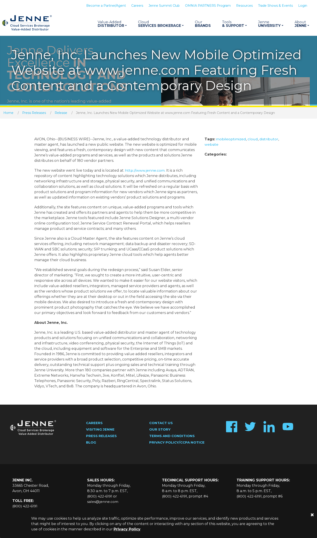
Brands (203, 24)
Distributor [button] (112, 24)
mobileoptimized (231, 139)
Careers (137, 6)
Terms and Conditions (172, 436)
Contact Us (161, 423)
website (211, 145)
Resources (244, 6)
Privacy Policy (127, 529)
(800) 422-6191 (25, 506)
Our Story (159, 430)
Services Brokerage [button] (161, 24)
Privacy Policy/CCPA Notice (177, 443)
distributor (269, 139)
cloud (253, 139)
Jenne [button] (302, 24)
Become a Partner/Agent (106, 6)
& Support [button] (234, 24)
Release (61, 113)
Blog (91, 443)
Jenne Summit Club (164, 6)
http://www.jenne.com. (145, 171)
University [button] (270, 24)
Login (302, 6)
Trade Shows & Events (275, 6)
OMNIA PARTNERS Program (208, 6)
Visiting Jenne (100, 430)
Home (8, 113)
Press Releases (34, 113)
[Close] (312, 515)
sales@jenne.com (102, 502)
